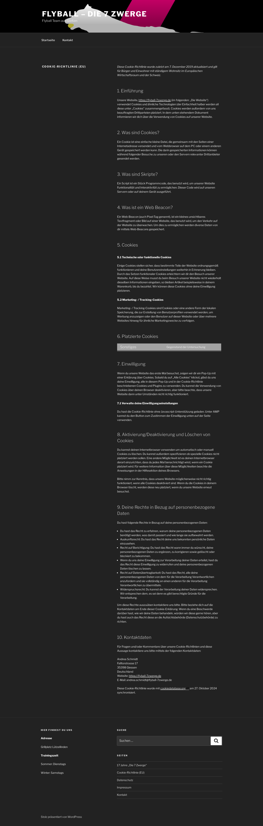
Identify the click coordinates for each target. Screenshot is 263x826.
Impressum (124, 787)
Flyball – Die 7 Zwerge (94, 14)
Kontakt (67, 40)
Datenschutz (125, 780)
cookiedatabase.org (173, 688)
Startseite (48, 40)
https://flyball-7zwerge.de (155, 100)
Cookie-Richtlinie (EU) (130, 772)
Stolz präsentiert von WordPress (61, 816)
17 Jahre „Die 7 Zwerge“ (132, 765)
